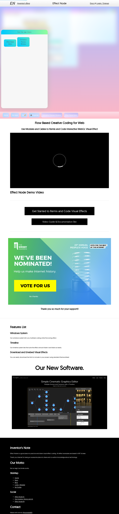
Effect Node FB (19, 501)
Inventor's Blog (23, 3)
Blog (16, 482)
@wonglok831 (27, 512)
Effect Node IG (19, 497)
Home (17, 478)
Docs (92, 3)
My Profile (18, 487)
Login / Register (20, 485)
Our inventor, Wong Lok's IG (24, 499)
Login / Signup (102, 3)
